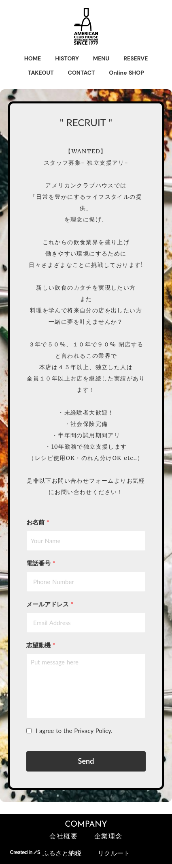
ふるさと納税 (61, 853)
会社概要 (63, 837)
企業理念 (108, 837)
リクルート (114, 853)
